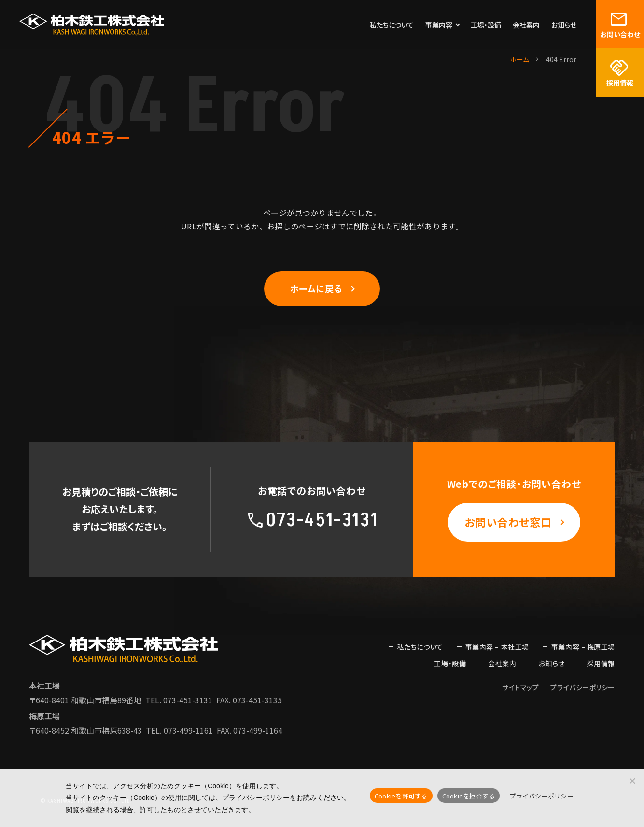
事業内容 (438, 24)
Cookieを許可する (401, 795)
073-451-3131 (187, 700)
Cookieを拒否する (468, 795)
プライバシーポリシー (582, 687)
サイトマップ (520, 687)
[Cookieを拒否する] (632, 780)
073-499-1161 (188, 730)
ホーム (519, 59)
